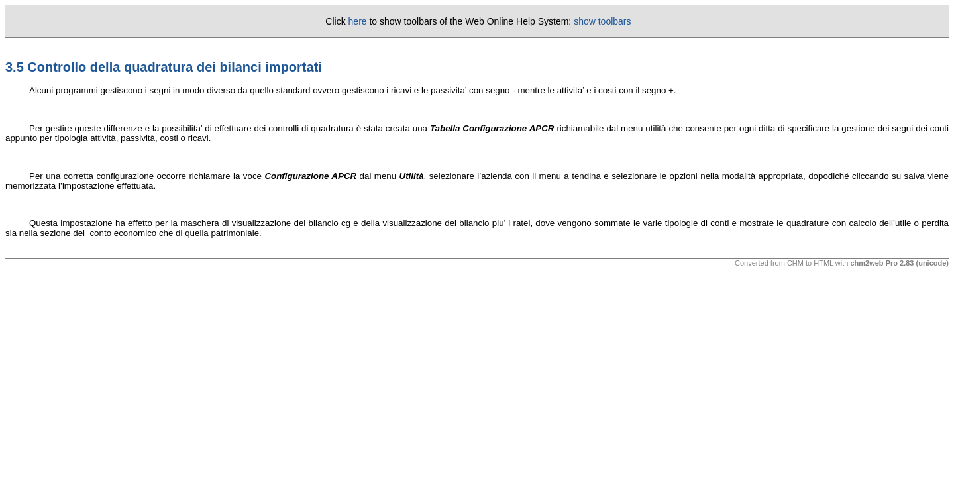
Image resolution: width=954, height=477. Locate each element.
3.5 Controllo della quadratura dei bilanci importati (163, 67)
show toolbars (602, 21)
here (357, 21)
